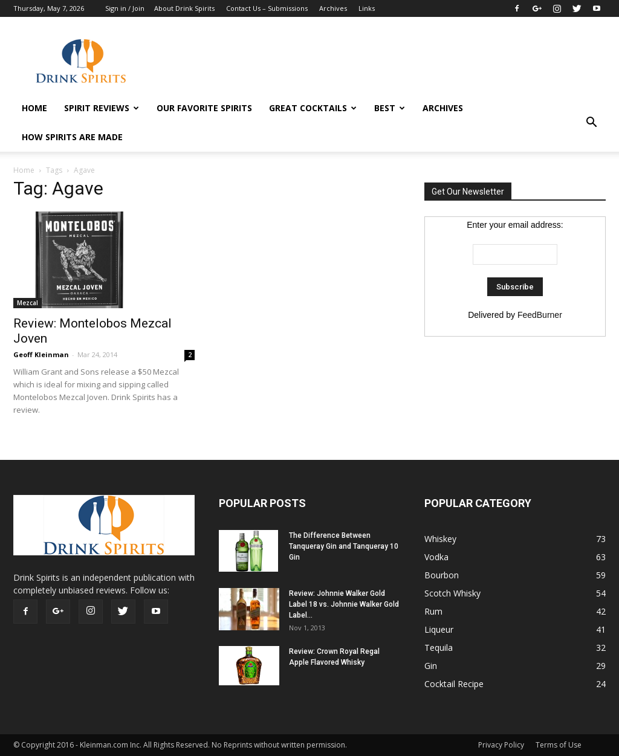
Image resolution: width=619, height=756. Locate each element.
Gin (430, 665)
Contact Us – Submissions (267, 8)
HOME (34, 108)
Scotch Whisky (452, 593)
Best (389, 108)
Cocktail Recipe (454, 684)
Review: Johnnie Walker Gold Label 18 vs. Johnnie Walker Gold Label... (344, 604)
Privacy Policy (501, 745)
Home (23, 170)
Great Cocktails (313, 108)
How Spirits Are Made (72, 137)
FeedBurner (539, 315)
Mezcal (27, 303)
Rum (433, 611)
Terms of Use (559, 745)
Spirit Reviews (101, 108)
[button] (591, 122)
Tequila (438, 647)
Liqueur (438, 629)
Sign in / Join (124, 8)
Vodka (436, 557)
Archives (333, 8)
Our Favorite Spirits (204, 108)
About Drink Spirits (184, 8)
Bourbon (441, 575)
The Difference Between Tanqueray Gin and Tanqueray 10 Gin (343, 546)
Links (366, 8)
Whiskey (440, 538)
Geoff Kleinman (41, 354)
